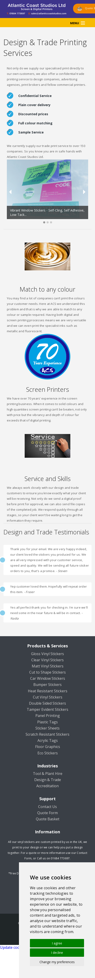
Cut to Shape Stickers (47, 672)
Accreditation (47, 785)
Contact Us (47, 806)
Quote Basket (47, 818)
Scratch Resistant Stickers (47, 734)
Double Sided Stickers (47, 703)
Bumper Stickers (47, 684)
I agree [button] (57, 943)
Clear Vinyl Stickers (47, 659)
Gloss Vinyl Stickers (47, 653)
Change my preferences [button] (57, 962)
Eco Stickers (47, 753)
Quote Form (47, 812)
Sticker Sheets (47, 728)
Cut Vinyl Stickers (47, 697)
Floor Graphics (47, 746)
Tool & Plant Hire (47, 773)
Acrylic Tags (47, 740)
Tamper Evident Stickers (47, 709)
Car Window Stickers (47, 678)
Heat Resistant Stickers (47, 690)
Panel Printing (47, 715)
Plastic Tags (47, 721)
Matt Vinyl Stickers (47, 666)
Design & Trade (47, 779)
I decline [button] (57, 952)
